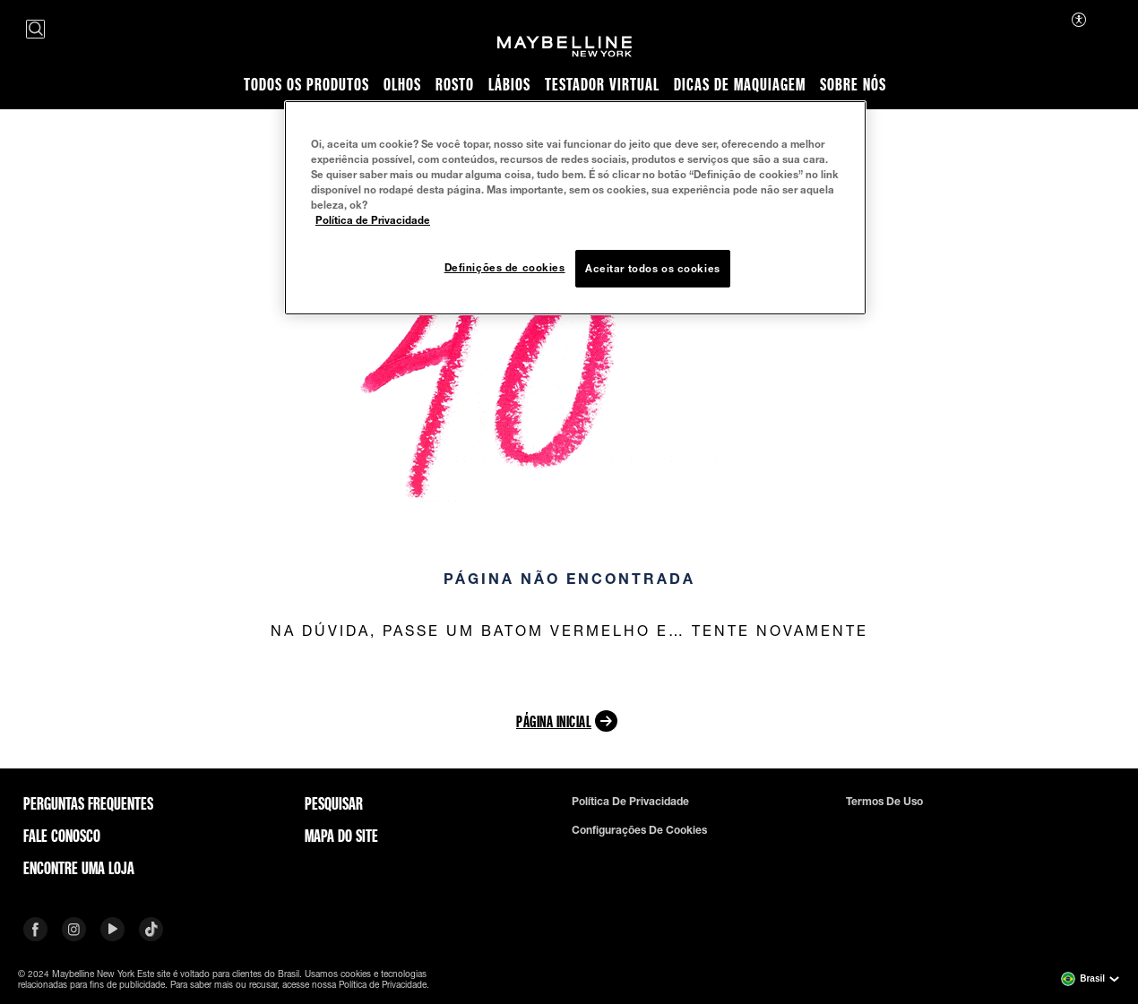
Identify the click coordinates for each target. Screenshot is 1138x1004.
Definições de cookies (504, 267)
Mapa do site (341, 836)
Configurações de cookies (639, 830)
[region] (575, 207)
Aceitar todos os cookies (652, 268)
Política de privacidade (630, 801)
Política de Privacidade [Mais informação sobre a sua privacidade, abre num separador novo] (372, 220)
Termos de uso (884, 801)
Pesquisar (334, 803)
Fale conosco (61, 836)
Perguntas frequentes (88, 803)
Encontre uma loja (78, 868)
